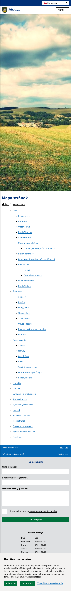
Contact (16, 388)
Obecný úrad (24, 226)
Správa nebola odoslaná (24, 431)
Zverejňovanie (19, 340)
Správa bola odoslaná (23, 426)
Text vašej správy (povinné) (15, 488)
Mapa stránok (19, 204)
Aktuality (22, 296)
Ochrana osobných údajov (30, 372)
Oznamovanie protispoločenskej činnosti (36, 259)
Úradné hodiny (25, 232)
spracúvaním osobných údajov (43, 511)
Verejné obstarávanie (27, 367)
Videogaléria (24, 313)
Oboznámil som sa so (33, 511)
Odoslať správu (35, 519)
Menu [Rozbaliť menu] (62, 9)
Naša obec (23, 221)
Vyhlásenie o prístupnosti (24, 393)
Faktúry (21, 350)
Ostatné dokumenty (33, 275)
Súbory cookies (25, 377)
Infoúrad (22, 334)
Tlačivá (27, 269)
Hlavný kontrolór (25, 253)
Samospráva (24, 216)
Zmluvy (21, 345)
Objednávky (23, 356)
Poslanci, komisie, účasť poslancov (39, 248)
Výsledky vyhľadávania (23, 404)
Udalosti (16, 410)
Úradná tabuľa (24, 286)
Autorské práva (20, 399)
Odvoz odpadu (25, 323)
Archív (21, 361)
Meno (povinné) (9, 466)
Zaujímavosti (24, 318)
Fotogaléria (23, 307)
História (21, 302)
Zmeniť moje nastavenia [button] (50, 583)
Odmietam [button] (27, 583)
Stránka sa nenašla (21, 415)
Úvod (5, 204)
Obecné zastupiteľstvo (28, 243)
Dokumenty (23, 264)
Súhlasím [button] (11, 583)
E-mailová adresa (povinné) (15, 477)
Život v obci (18, 291)
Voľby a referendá (26, 280)
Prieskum (17, 437)
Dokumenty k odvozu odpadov (32, 329)
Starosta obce (24, 237)
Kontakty (17, 383)
